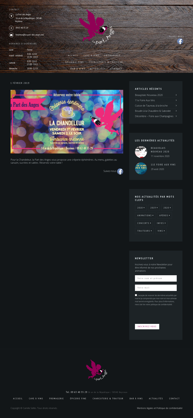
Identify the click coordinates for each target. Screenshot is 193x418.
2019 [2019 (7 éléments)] (153, 207)
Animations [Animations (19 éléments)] (144, 215)
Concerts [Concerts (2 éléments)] (143, 223)
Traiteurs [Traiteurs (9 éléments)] (143, 230)
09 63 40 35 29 (22, 27)
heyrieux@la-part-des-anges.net (30, 34)
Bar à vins (78, 68)
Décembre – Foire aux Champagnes (154, 116)
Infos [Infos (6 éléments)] (160, 223)
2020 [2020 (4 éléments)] (166, 207)
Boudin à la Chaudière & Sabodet (153, 111)
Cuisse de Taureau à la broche (151, 105)
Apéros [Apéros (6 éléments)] (163, 215)
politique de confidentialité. (161, 304)
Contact (116, 68)
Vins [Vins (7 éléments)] (160, 230)
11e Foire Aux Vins (145, 100)
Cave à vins (92, 55)
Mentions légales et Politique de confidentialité (159, 408)
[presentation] (158, 315)
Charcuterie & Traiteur (106, 62)
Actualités (98, 68)
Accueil (73, 55)
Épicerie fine (75, 62)
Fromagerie (112, 55)
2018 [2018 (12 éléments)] (140, 207)
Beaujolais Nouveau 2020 (149, 95)
